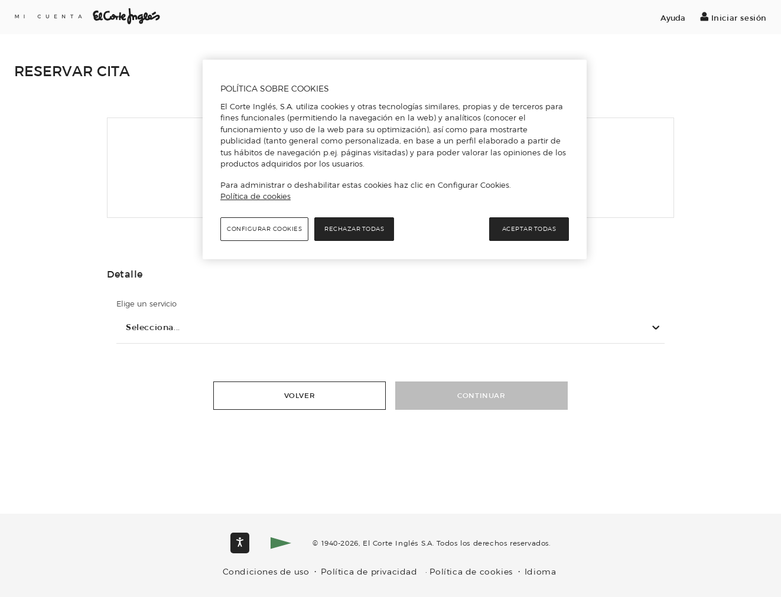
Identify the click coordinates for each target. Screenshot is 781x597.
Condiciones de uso (266, 572)
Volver (299, 395)
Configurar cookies (264, 229)
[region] (395, 159)
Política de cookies (471, 572)
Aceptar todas (529, 229)
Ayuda (672, 17)
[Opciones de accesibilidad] (239, 543)
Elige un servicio (146, 304)
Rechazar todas (354, 229)
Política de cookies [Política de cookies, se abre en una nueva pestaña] (255, 196)
